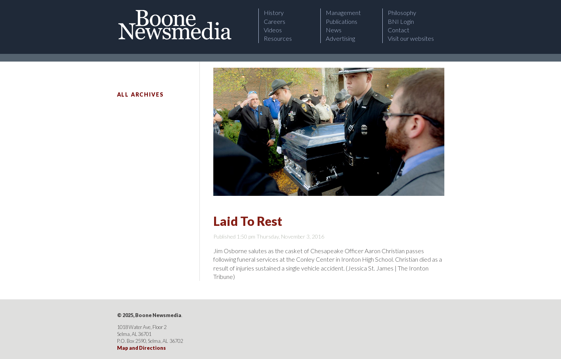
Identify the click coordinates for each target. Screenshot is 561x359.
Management (343, 12)
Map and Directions (141, 348)
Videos (273, 29)
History (274, 12)
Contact (398, 29)
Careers (274, 21)
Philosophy (402, 12)
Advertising (340, 38)
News (334, 29)
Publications (341, 21)
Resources (278, 38)
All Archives (140, 94)
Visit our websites (411, 38)
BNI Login (401, 21)
